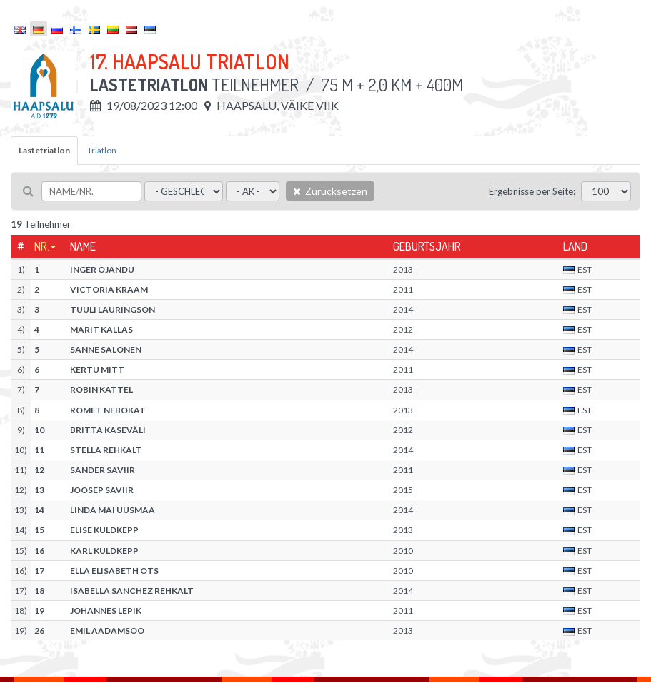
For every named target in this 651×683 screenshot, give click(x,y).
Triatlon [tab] (101, 150)
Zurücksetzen (330, 191)
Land (575, 246)
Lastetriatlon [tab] (44, 150)
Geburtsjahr (427, 246)
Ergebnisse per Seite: (532, 191)
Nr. (41, 246)
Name (83, 246)
